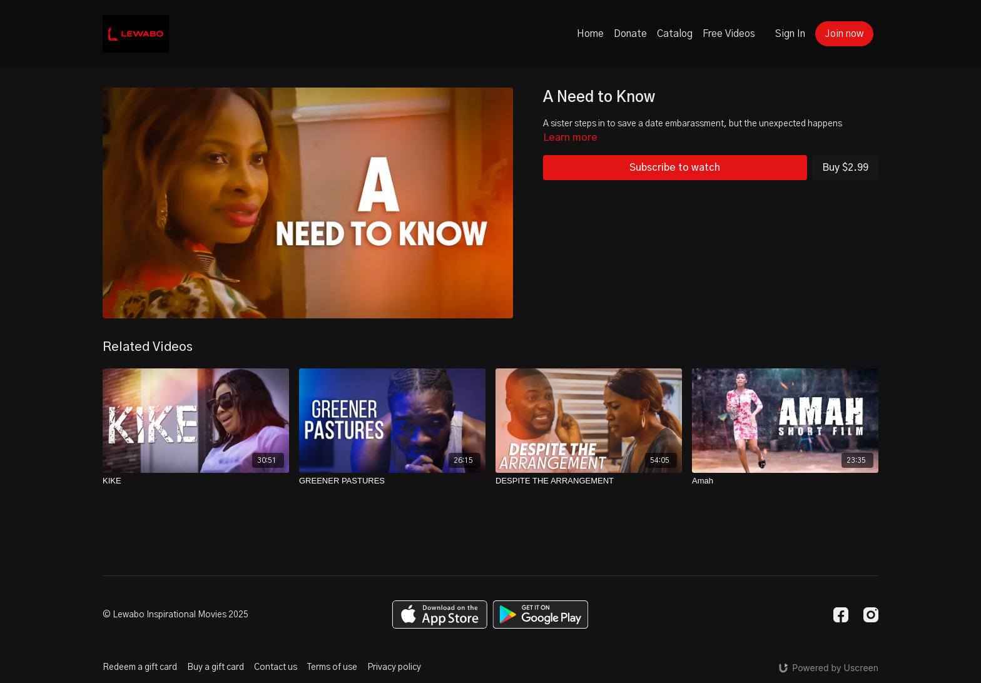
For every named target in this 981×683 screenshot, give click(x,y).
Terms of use (332, 667)
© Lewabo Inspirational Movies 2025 (175, 614)
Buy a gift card (215, 667)
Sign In (790, 34)
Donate (630, 34)
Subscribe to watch (674, 168)
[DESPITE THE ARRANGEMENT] (589, 481)
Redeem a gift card (140, 667)
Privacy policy (394, 667)
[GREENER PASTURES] (392, 481)
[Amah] (785, 481)
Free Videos (729, 34)
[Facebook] (840, 614)
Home (590, 34)
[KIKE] (196, 481)
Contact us (275, 667)
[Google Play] (540, 614)
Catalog (675, 34)
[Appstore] (439, 614)
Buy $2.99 (845, 168)
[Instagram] (870, 614)
